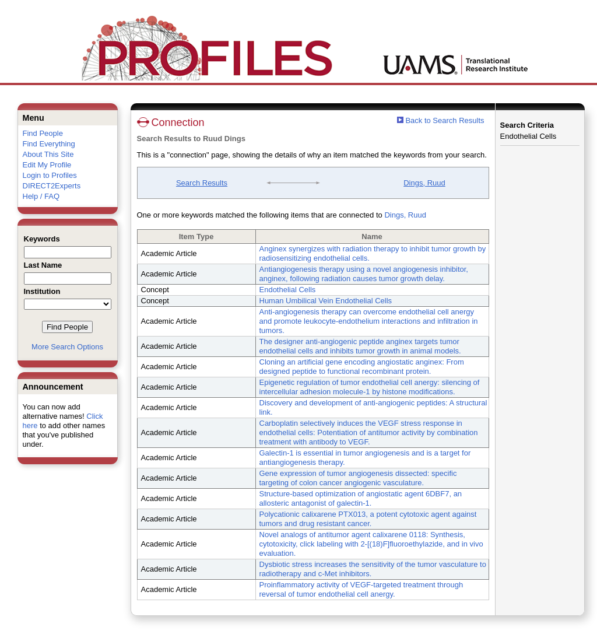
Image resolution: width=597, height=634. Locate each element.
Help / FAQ (41, 196)
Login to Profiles (50, 175)
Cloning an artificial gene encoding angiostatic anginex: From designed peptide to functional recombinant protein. (361, 367)
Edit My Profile (47, 164)
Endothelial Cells (287, 289)
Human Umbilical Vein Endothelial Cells (325, 300)
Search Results (201, 182)
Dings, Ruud (424, 182)
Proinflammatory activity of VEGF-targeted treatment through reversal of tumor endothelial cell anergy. (361, 589)
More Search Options (67, 346)
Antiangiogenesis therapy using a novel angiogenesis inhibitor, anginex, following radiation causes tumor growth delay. (363, 274)
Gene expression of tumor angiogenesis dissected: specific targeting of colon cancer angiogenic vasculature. (358, 478)
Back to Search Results (440, 120)
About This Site (48, 154)
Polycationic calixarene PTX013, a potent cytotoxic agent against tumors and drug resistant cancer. (368, 519)
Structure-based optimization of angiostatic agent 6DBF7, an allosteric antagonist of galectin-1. (360, 498)
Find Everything (49, 143)
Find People (43, 133)
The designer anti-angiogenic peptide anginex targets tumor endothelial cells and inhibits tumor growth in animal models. (360, 346)
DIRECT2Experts (52, 185)
